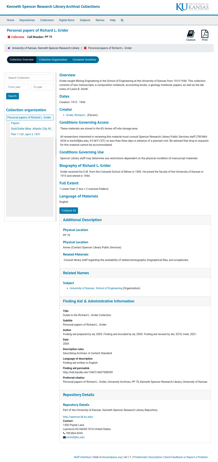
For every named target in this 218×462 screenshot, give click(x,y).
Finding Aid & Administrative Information (98, 301)
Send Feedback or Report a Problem (186, 457)
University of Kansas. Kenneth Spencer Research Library (45, 48)
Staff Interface (82, 457)
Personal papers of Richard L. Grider (29, 117)
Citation (191, 36)
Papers (15, 123)
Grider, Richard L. (76, 115)
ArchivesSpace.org (110, 457)
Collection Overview (22, 59)
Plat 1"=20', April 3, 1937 (25, 134)
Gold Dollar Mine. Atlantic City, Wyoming (35, 128)
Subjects (85, 20)
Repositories (27, 20)
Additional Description (82, 219)
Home (10, 20)
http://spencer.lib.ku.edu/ (78, 416)
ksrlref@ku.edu (75, 437)
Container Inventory (84, 59)
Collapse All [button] (69, 210)
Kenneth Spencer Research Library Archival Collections (53, 6)
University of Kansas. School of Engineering (96, 288)
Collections (47, 20)
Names (100, 20)
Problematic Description (147, 457)
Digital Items (66, 20)
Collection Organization (53, 59)
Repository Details (78, 394)
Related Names (76, 272)
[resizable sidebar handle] (56, 147)
